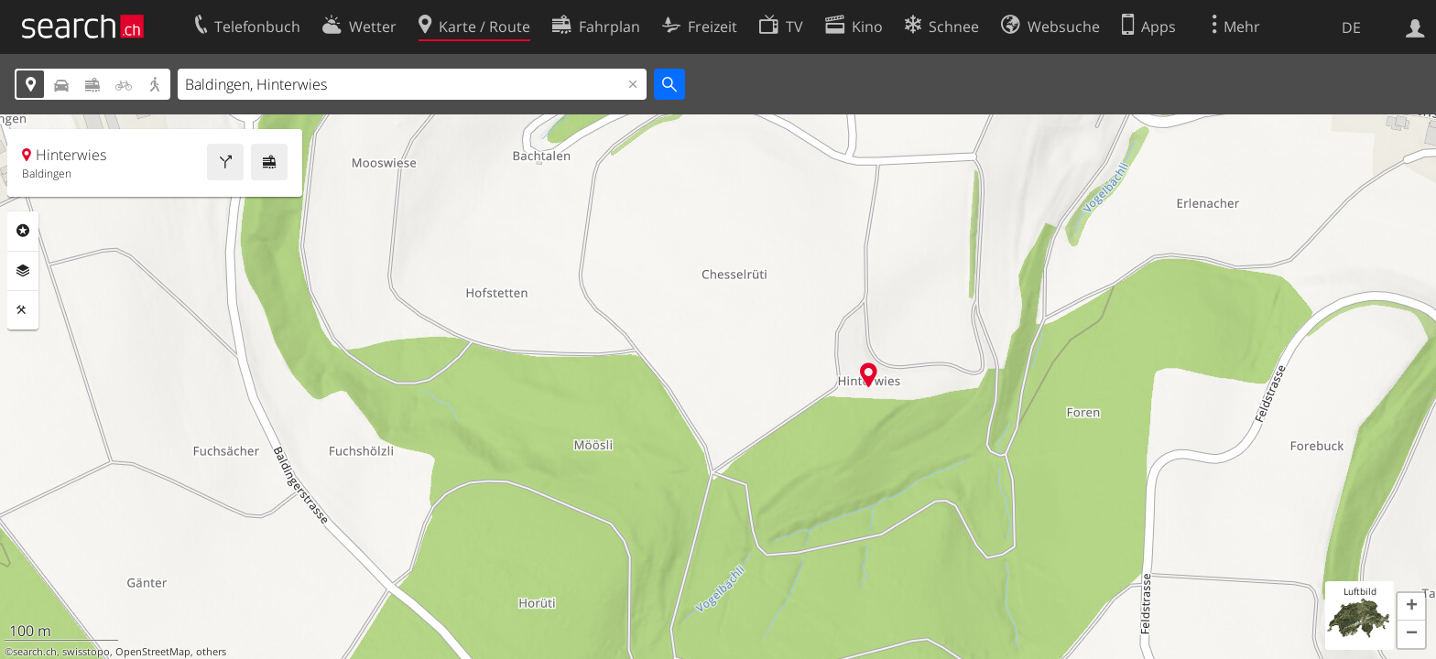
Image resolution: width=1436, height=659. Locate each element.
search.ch (35, 651)
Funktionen (22, 310)
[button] (1411, 607)
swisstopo (86, 651)
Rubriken (22, 230)
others (211, 651)
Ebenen (22, 271)
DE (1351, 27)
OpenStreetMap (152, 651)
